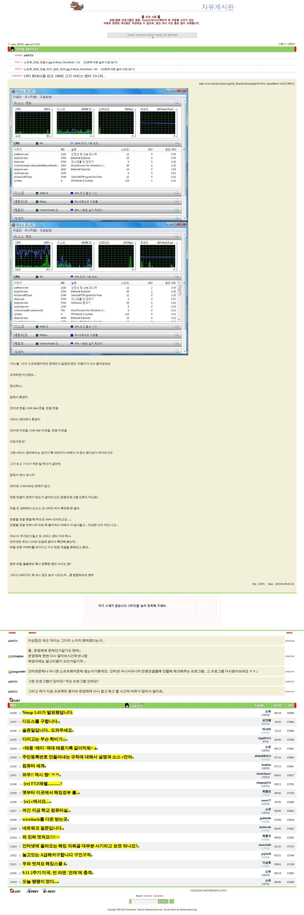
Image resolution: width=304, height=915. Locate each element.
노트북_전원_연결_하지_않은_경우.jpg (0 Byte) (51, 69)
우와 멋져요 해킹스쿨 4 (44, 863)
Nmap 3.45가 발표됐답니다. (47, 712)
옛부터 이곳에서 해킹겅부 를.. (50, 792)
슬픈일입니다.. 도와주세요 (47, 730)
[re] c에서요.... (37, 801)
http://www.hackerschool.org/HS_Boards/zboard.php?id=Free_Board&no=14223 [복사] (246, 83)
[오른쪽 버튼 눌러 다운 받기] (100, 62)
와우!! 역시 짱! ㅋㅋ (40, 774)
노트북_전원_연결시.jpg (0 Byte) (43, 62)
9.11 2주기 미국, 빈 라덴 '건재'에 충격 (57, 872)
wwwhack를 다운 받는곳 (44, 819)
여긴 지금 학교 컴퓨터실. (45, 810)
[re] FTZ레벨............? (43, 783)
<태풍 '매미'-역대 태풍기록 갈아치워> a (59, 748)
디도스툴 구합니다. (40, 721)
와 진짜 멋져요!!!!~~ (41, 837)
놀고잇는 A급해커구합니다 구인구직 (56, 854)
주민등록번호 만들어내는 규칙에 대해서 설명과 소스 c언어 (77, 757)
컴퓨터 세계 (33, 766)
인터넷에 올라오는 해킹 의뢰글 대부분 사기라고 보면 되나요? (80, 846)
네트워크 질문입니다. (42, 828)
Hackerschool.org (153, 909)
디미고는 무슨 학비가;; (43, 739)
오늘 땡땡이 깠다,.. (39, 881)
